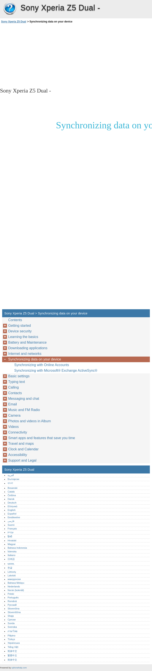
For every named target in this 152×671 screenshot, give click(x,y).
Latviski (12, 575)
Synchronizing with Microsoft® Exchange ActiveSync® (55, 370)
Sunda (11, 623)
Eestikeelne (14, 517)
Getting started (19, 325)
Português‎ (13, 597)
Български (13, 479)
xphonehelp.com (19, 667)
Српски (12, 619)
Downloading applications (27, 348)
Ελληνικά (12, 506)
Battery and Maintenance (27, 342)
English (12, 510)
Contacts (15, 393)
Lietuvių (12, 572)
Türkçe (11, 639)
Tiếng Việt (13, 647)
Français (12, 528)
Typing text (16, 382)
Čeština (12, 495)
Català (11, 491)
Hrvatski (12, 540)
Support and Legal (22, 460)
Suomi (11, 525)
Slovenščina (14, 612)
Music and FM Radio (24, 410)
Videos (13, 427)
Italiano (11, 555)
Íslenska (12, 551)
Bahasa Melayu (16, 583)
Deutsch (12, 502)
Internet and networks (24, 353)
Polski (11, 594)
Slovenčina (13, 608)
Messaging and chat (23, 398)
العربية (11, 475)
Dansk (11, 499)
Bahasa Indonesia (17, 548)
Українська (14, 643)
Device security (20, 331)
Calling (13, 387)
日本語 (11, 559)
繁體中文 (12, 655)
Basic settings (19, 376)
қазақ (11, 563)
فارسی (11, 521)
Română (12, 601)
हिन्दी (10, 536)
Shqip (11, 616)
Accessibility (17, 455)
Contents (15, 320)
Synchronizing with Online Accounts (41, 365)
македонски (14, 579)
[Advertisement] (38, 55)
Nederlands (14, 586)
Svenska (12, 627)
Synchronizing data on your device (34, 359)
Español (12, 513)
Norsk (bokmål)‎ (16, 590)
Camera (14, 415)
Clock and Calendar (23, 449)
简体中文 (12, 651)
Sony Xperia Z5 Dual (9, 8)
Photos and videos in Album (29, 421)
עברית (11, 532)
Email (12, 404)
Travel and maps (21, 443)
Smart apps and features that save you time (41, 438)
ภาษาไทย (12, 631)
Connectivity (17, 432)
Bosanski (12, 488)
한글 (10, 567)
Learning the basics (23, 337)
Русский (12, 605)
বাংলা (10, 483)
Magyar (12, 544)
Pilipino (11, 635)
